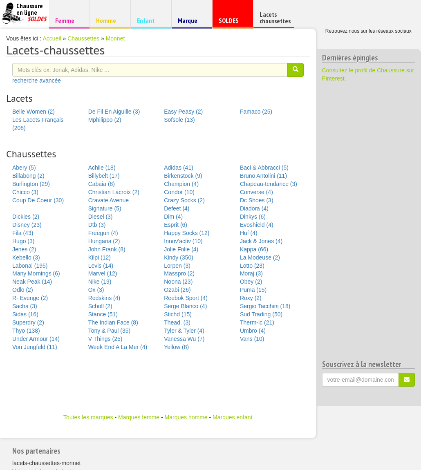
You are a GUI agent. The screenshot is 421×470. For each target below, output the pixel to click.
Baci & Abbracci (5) (264, 167)
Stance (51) (103, 314)
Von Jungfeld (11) (34, 347)
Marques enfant (232, 417)
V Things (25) (105, 339)
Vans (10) (252, 339)
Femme (68, 20)
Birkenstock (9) (183, 175)
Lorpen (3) (177, 265)
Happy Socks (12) (186, 233)
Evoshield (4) (256, 225)
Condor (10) (179, 192)
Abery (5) (24, 167)
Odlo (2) (22, 289)
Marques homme (186, 417)
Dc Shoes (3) (256, 200)
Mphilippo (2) (104, 119)
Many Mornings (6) (36, 273)
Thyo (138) (26, 330)
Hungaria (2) (104, 241)
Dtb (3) (97, 225)
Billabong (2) (28, 175)
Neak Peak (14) (32, 281)
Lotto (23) (252, 265)
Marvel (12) (102, 273)
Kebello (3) (26, 257)
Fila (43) (22, 233)
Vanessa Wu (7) (184, 339)
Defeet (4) (176, 208)
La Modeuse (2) (260, 257)
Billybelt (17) (104, 175)
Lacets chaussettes (275, 17)
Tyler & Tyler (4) (184, 330)
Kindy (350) (178, 257)
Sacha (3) (24, 306)
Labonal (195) (29, 265)
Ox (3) (96, 289)
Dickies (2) (25, 216)
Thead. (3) (177, 322)
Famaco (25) (256, 111)
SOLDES (231, 22)
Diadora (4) (254, 208)
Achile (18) (102, 167)
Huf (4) (249, 233)
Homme (109, 20)
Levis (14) (100, 265)
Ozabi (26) (177, 289)
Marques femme (138, 417)
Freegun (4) (103, 233)
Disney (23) (27, 225)
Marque (190, 22)
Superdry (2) (28, 322)
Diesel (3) (100, 216)
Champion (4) (181, 184)
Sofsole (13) (179, 119)
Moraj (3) (251, 273)
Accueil (52, 38)
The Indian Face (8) (113, 322)
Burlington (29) (31, 184)
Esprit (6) (175, 225)
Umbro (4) (253, 330)
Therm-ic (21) (257, 322)
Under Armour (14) (36, 339)
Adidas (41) (178, 167)
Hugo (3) (23, 241)
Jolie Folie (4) (181, 249)
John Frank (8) (106, 249)
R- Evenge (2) (30, 298)
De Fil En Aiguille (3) (114, 111)
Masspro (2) (179, 273)
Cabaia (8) (101, 184)
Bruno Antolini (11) (263, 175)
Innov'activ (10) (183, 241)
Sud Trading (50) (261, 314)
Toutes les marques (88, 417)
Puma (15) (253, 289)
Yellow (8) (176, 347)
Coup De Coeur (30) (38, 200)
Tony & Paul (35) (109, 330)
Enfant (150, 20)
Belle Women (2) (33, 111)
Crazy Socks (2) (184, 200)
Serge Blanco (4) (185, 306)
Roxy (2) (251, 298)
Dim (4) (173, 216)
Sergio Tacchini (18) (265, 306)
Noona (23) (178, 281)
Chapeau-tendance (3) (268, 184)
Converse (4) (256, 192)
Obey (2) (251, 281)
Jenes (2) (24, 249)
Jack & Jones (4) (261, 241)
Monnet (115, 38)
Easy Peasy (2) (183, 111)
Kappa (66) (254, 249)
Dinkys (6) (253, 216)
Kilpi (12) (99, 257)
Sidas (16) (25, 314)
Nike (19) (100, 281)
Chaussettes (83, 38)
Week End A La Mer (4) (117, 347)
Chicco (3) (25, 192)
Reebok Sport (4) (186, 298)
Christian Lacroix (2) (113, 192)
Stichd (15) (178, 314)
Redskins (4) (104, 298)
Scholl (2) (100, 306)
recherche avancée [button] (36, 80)
